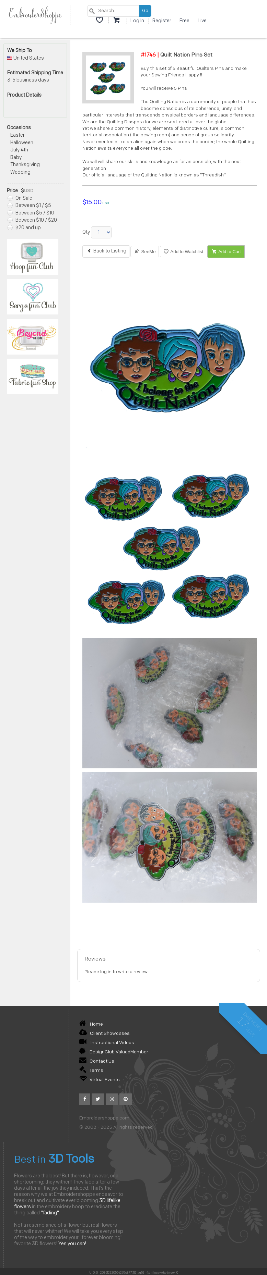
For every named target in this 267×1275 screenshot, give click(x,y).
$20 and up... (26, 228)
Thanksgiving (25, 165)
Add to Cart (226, 251)
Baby (16, 157)
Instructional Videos (106, 1043)
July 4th (19, 150)
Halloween (21, 143)
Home (91, 1024)
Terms (91, 1070)
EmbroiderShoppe (35, 15)
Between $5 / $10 (31, 213)
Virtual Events (99, 1080)
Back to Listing (105, 251)
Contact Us (96, 1061)
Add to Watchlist (183, 251)
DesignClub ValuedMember (113, 1052)
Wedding (20, 172)
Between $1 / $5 (29, 205)
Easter (17, 135)
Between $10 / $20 (32, 220)
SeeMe (145, 251)
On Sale (20, 198)
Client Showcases (104, 1033)
